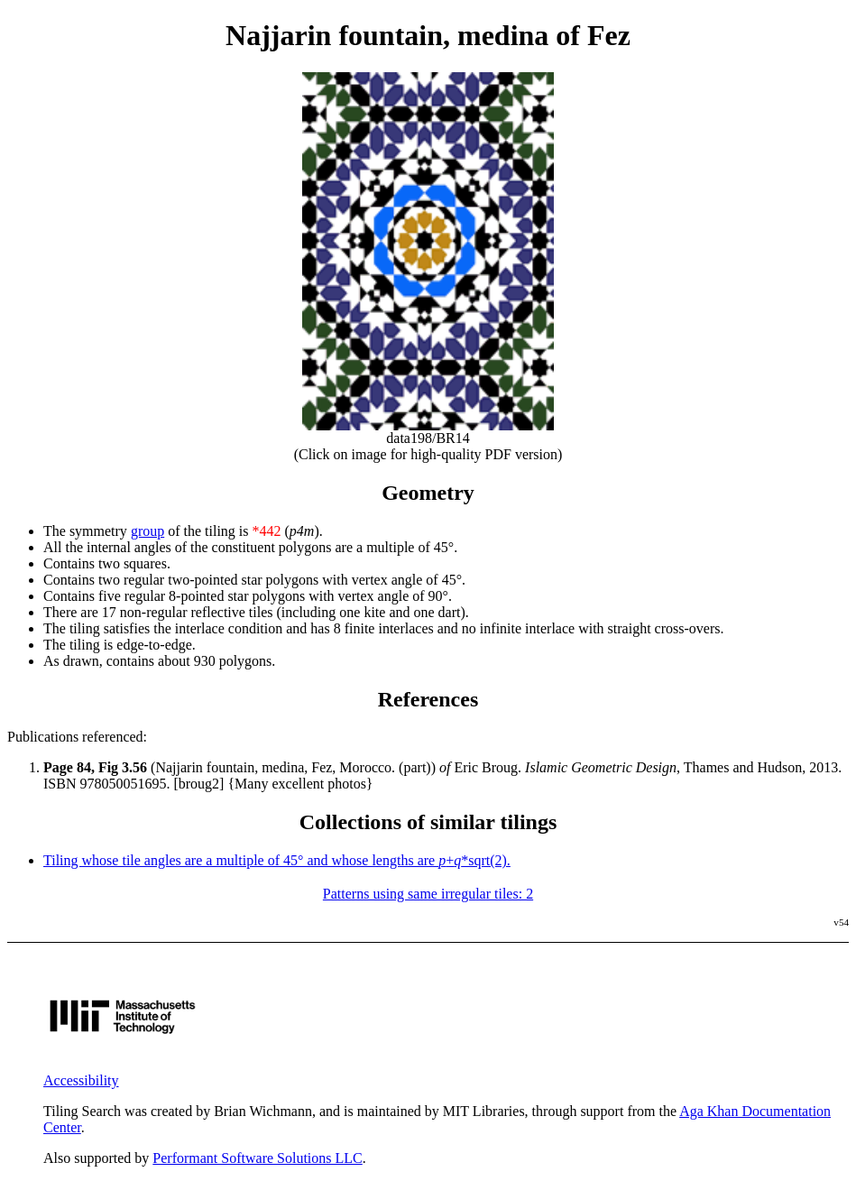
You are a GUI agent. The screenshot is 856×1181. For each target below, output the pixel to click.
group (147, 531)
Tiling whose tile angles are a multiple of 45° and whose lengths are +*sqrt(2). (277, 860)
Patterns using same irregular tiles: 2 (428, 893)
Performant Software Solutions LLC (257, 1158)
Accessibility (81, 1080)
